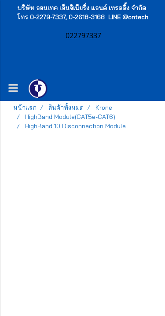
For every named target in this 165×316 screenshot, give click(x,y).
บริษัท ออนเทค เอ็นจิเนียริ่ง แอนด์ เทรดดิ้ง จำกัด (81, 8)
